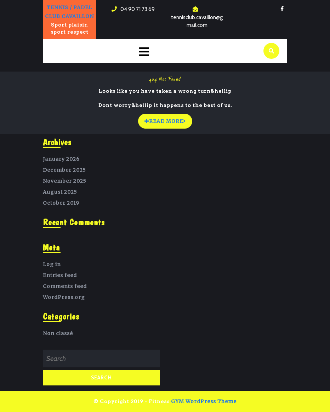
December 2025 (64, 170)
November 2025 (64, 181)
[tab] (144, 52)
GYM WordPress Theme (204, 401)
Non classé (58, 333)
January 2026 (61, 159)
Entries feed (60, 275)
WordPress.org (64, 297)
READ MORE (168, 119)
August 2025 (60, 192)
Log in (52, 264)
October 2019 (61, 203)
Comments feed (65, 286)
